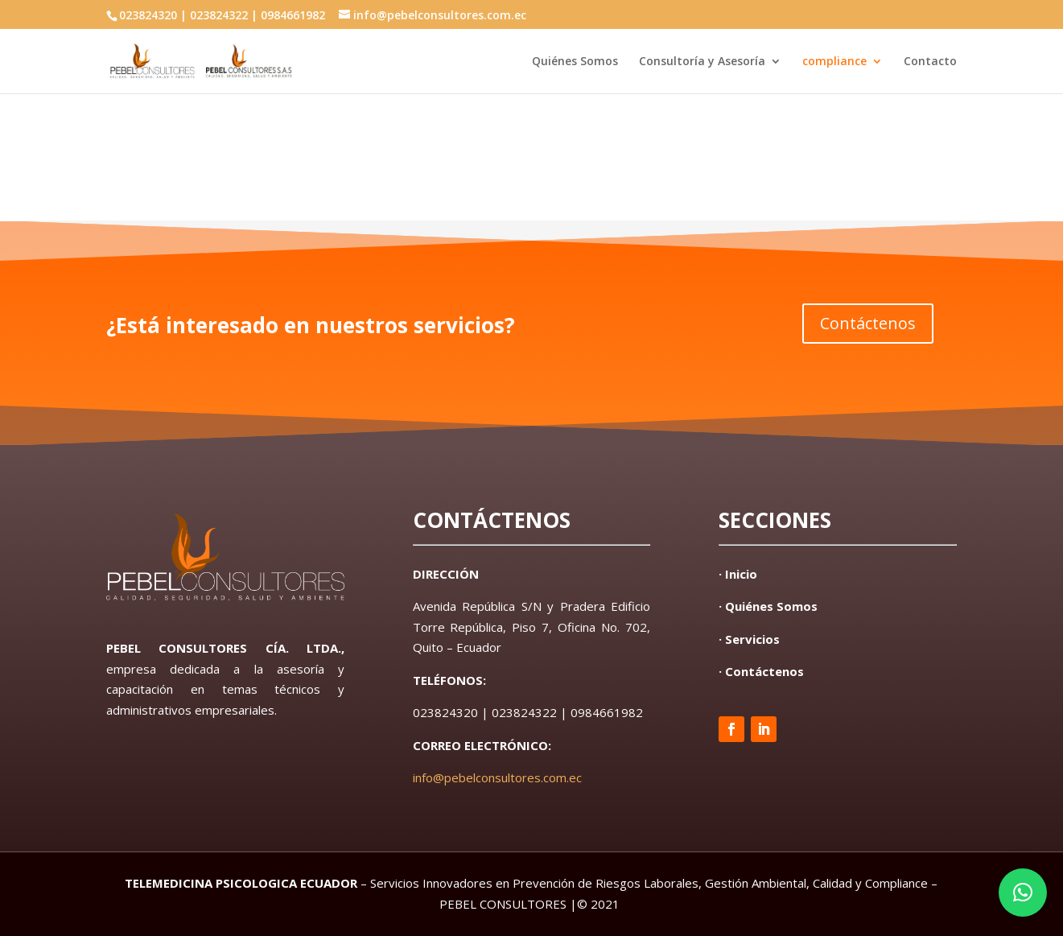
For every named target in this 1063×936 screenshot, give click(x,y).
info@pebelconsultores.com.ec (497, 777)
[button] (1023, 892)
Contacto (930, 62)
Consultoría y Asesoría (702, 62)
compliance (834, 62)
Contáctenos (868, 323)
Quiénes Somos (575, 62)
